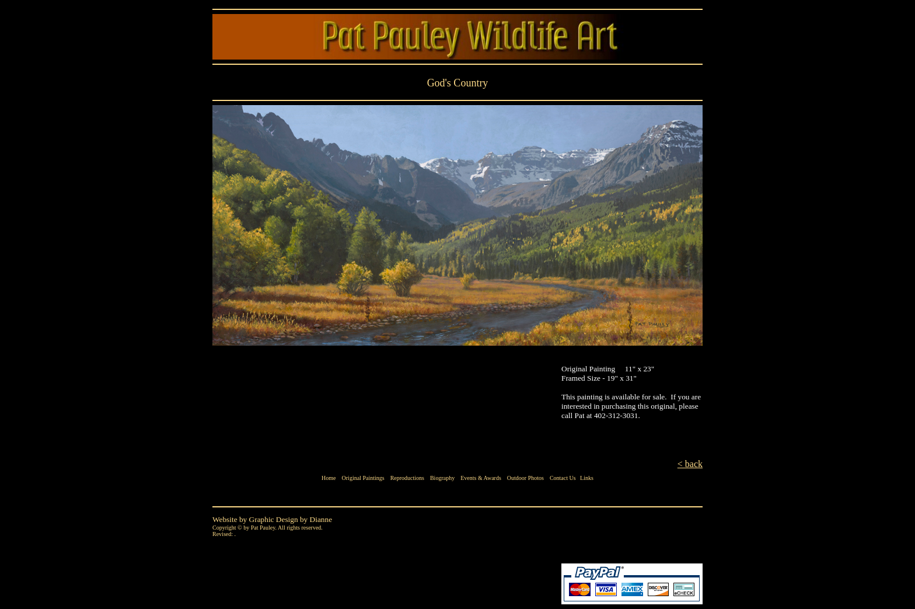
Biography (442, 478)
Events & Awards (480, 478)
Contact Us (563, 478)
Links (586, 478)
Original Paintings (363, 478)
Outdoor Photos (525, 478)
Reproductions (407, 478)
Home (329, 478)
